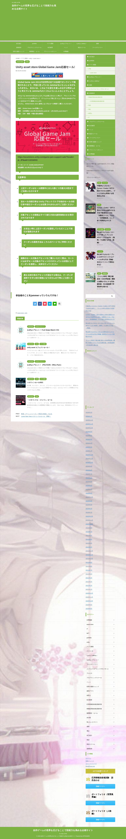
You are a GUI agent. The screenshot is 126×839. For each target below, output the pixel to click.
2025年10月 (89, 428)
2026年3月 (89, 412)
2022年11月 (89, 520)
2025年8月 (89, 432)
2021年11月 (89, 555)
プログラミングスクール (34, 47)
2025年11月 (89, 424)
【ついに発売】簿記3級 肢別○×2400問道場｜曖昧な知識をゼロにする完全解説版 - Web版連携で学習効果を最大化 (106, 281)
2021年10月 (89, 558)
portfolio (34, 43)
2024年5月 (89, 482)
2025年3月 (89, 447)
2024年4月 (89, 485)
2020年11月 (89, 597)
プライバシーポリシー (50, 51)
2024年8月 (89, 470)
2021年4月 (89, 578)
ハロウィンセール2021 (35, 382)
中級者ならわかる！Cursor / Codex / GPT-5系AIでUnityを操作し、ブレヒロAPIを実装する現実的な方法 (106, 191)
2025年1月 (89, 451)
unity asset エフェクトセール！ (38, 347)
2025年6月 (89, 435)
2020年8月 (89, 608)
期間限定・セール (34, 51)
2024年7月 (89, 474)
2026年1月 (89, 416)
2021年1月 (89, 589)
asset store (21, 313)
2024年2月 (89, 493)
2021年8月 (89, 566)
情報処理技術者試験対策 (95, 97)
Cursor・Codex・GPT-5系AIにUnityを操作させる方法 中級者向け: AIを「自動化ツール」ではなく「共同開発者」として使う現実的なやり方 (100, 317)
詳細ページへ (100, 786)
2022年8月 (89, 528)
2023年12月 (89, 497)
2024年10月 (89, 462)
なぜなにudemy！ (81, 43)
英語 (89, 105)
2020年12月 (89, 593)
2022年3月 (89, 543)
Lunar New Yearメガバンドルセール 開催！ (36, 416)
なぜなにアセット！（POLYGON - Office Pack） (44, 365)
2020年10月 (89, 601)
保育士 (90, 113)
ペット (66, 47)
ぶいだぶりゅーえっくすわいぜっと (98, 89)
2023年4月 (89, 501)
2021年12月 (89, 551)
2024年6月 (89, 478)
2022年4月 (89, 539)
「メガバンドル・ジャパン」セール (39, 400)
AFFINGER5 (86, 836)
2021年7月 (89, 570)
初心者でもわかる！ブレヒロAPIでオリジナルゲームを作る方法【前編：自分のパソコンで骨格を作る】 (105, 259)
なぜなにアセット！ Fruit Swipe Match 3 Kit (43, 330)
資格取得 (18, 47)
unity (26, 313)
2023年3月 (89, 505)
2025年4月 (89, 443)
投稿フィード (90, 761)
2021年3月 (89, 582)
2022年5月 (89, 535)
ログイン (88, 758)
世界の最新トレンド (18, 51)
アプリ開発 (50, 43)
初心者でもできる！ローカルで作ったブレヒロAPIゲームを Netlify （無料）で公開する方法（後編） (106, 237)
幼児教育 (50, 47)
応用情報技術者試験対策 (97, 101)
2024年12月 (89, 455)
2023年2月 (89, 508)
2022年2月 (89, 547)
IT (88, 117)
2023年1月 (89, 512)
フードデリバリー (97, 47)
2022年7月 (89, 532)
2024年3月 (89, 489)
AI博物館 (65, 51)
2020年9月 (89, 605)
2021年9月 (89, 562)
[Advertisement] (63, 27)
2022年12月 (89, 516)
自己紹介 (18, 43)
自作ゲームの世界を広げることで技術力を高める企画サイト (63, 830)
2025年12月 (89, 420)
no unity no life (63, 833)
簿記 (89, 109)
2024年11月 (89, 458)
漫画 (97, 43)
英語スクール (82, 47)
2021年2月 (89, 585)
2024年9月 (89, 466)
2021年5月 (89, 574)
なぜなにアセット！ (66, 43)
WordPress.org (90, 766)
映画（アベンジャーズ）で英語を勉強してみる (36, 414)
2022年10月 (89, 524)
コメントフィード (91, 763)
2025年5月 (89, 439)
